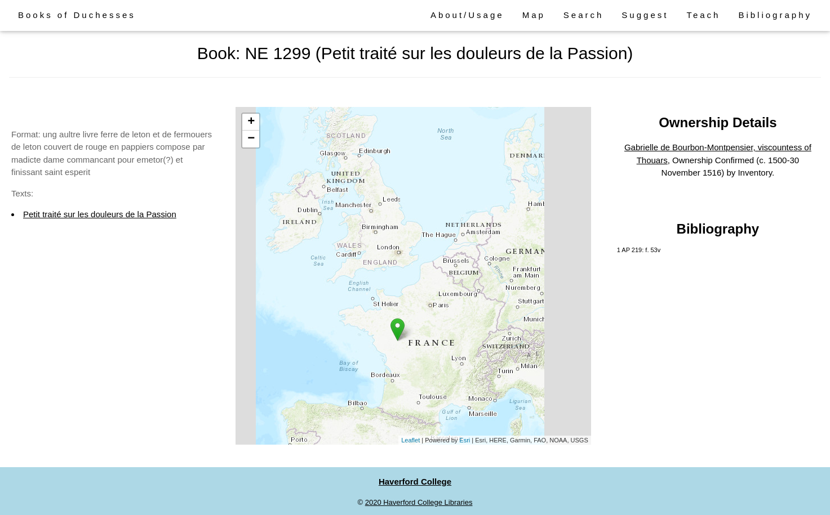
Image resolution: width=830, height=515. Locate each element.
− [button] (251, 139)
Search (583, 15)
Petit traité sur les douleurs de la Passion (99, 214)
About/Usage (467, 15)
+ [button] (251, 122)
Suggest (645, 15)
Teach (703, 15)
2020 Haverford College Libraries (419, 502)
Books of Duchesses (77, 15)
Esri (464, 440)
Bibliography (775, 15)
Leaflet (410, 440)
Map (533, 15)
